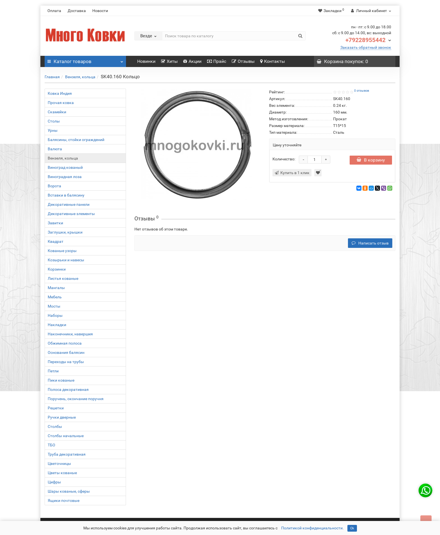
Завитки (55, 223)
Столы (54, 121)
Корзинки (57, 269)
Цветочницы (59, 463)
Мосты (54, 306)
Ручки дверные (62, 417)
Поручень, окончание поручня (76, 398)
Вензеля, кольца (80, 77)
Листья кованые (63, 278)
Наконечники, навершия (70, 334)
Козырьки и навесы (66, 260)
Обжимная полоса (65, 343)
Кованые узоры (62, 250)
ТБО (51, 445)
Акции (192, 61)
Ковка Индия (60, 93)
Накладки (57, 324)
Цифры (54, 482)
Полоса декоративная (68, 389)
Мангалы (56, 287)
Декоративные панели (69, 204)
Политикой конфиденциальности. (312, 528)
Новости (100, 10)
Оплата (54, 10)
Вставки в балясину (66, 195)
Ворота (54, 186)
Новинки (146, 61)
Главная (52, 77)
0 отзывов (361, 91)
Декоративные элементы (71, 213)
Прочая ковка (61, 102)
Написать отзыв (370, 243)
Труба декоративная (67, 454)
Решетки (56, 408)
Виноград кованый (65, 167)
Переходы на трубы (66, 361)
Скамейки (57, 112)
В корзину (371, 160)
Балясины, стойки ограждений (76, 139)
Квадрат (55, 241)
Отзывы (243, 61)
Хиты (169, 61)
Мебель (55, 297)
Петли (53, 371)
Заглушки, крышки (65, 232)
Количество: (283, 159)
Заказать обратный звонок (365, 47)
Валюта (55, 149)
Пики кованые (61, 380)
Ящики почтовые (63, 500)
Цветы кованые (62, 473)
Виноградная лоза (65, 176)
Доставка (77, 10)
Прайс (216, 61)
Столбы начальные (66, 435)
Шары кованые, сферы (69, 491)
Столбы (55, 426)
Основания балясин (66, 352)
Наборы (55, 315)
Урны (53, 130)
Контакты (272, 61)
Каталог (85, 60)
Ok (352, 528)
